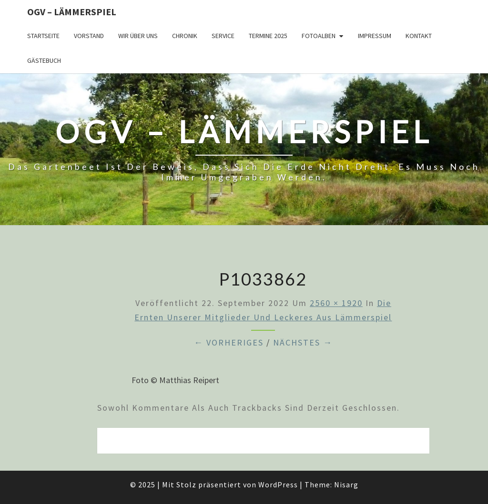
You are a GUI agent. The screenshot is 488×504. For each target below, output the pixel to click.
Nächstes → (303, 342)
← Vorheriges (229, 342)
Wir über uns (138, 35)
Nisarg (346, 484)
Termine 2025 (268, 35)
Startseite (43, 35)
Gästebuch (44, 60)
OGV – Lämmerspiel (71, 12)
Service (223, 35)
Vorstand (89, 35)
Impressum (374, 35)
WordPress (278, 484)
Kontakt (419, 35)
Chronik (184, 35)
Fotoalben (319, 35)
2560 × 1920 (336, 302)
